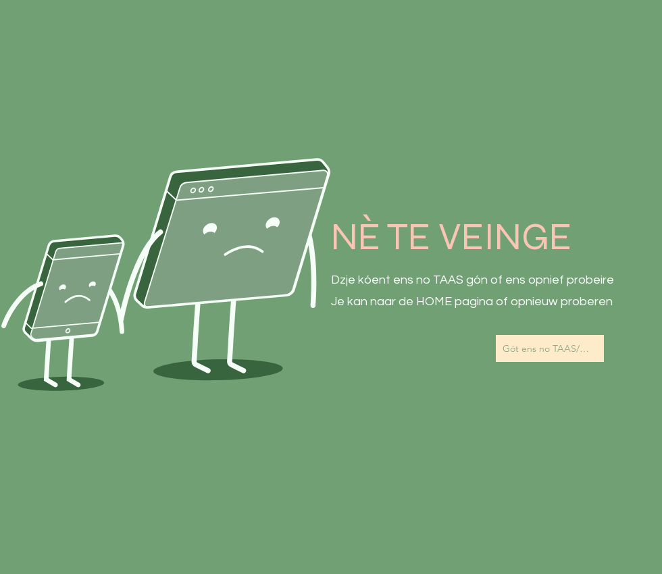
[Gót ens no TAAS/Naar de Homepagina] (550, 348)
